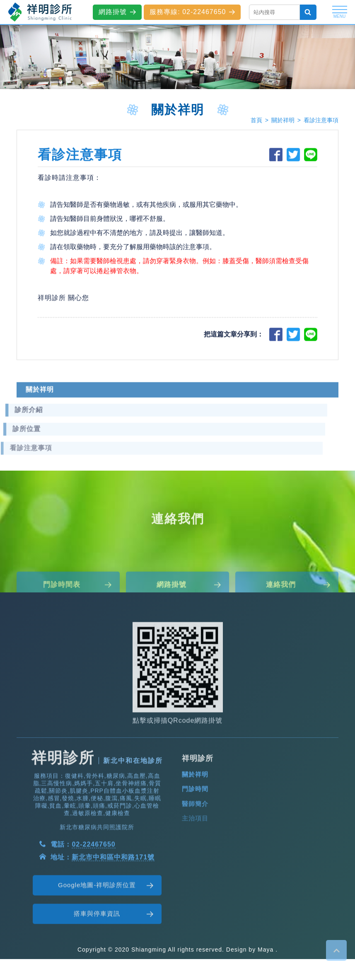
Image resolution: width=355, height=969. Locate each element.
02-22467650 (93, 873)
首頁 (256, 120)
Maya (265, 949)
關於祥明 (283, 120)
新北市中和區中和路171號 (113, 886)
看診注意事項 (321, 120)
